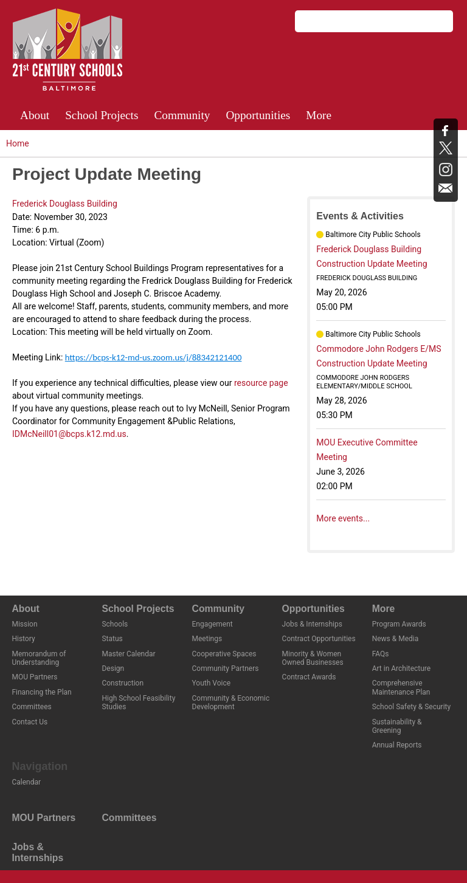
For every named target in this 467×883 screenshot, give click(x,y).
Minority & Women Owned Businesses (313, 658)
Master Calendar (128, 654)
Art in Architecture (401, 668)
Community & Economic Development (231, 702)
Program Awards (399, 624)
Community (182, 115)
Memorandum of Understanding (39, 658)
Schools (115, 624)
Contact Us (29, 722)
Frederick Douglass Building (64, 203)
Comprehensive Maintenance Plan (401, 687)
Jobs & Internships (312, 624)
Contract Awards (309, 677)
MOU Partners (34, 677)
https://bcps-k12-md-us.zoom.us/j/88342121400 (153, 357)
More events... (343, 518)
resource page (261, 383)
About (34, 115)
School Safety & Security (411, 707)
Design (113, 668)
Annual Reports (397, 745)
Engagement (212, 624)
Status (112, 638)
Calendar (26, 782)
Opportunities (258, 115)
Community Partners (225, 668)
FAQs (380, 654)
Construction (123, 683)
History (23, 638)
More (318, 115)
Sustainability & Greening (397, 726)
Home (17, 143)
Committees (31, 707)
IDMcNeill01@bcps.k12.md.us (69, 434)
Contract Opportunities (319, 638)
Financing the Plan (41, 692)
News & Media (395, 638)
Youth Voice (211, 683)
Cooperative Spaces (224, 654)
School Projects (101, 115)
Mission (24, 624)
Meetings (207, 638)
